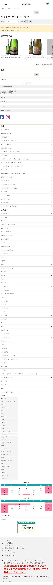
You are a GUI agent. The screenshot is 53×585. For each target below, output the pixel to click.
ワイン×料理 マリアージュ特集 (9, 188)
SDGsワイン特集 (5, 195)
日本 (2, 344)
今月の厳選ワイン (6, 137)
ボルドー (8, 8)
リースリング (4, 454)
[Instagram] (8, 117)
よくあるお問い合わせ (6, 86)
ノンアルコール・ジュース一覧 (9, 359)
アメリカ (3, 323)
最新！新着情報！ (6, 129)
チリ (2, 326)
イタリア (3, 304)
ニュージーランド (6, 337)
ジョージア (4, 319)
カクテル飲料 (4, 239)
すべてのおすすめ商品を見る (44, 64)
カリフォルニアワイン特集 (8, 184)
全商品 (2, 8)
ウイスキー (4, 370)
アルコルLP (4, 519)
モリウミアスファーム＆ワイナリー (10, 151)
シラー (2, 413)
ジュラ (3, 279)
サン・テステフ (14, 8)
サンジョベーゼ (5, 425)
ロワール (3, 275)
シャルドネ (4, 448)
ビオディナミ (4, 106)
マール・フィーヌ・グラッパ (9, 224)
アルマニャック (5, 221)
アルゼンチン (4, 330)
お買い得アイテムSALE (7, 148)
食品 (2, 388)
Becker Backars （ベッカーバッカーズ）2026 (13, 173)
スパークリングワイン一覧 (8, 355)
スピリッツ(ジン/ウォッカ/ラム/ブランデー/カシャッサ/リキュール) (19, 374)
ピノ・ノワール (5, 407)
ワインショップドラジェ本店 (22, 563)
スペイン (3, 312)
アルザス (3, 272)
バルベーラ (4, 440)
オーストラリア (5, 333)
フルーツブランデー (6, 231)
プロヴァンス (4, 286)
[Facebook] (2, 117)
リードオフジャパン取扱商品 (9, 206)
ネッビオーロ (4, 428)
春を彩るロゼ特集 (6, 144)
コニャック (4, 217)
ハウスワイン (4, 155)
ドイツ (3, 297)
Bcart (5, 578)
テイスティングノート (7, 199)
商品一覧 (2, 97)
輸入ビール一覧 (5, 180)
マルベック (4, 422)
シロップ (3, 384)
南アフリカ (4, 341)
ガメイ (2, 410)
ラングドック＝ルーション (8, 268)
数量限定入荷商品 (5, 110)
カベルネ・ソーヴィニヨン (8, 401)
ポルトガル (4, 315)
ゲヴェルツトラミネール (7, 460)
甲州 (2, 463)
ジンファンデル (5, 434)
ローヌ (3, 264)
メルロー (3, 404)
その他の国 (4, 348)
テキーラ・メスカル (6, 377)
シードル (3, 363)
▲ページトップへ (7, 581)
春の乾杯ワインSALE (6, 133)
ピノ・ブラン (4, 475)
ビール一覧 (4, 381)
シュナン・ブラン (5, 466)
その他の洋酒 (4, 352)
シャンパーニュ (5, 213)
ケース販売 (4, 191)
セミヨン (3, 469)
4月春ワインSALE (6, 246)
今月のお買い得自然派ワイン (9, 140)
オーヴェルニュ (5, 290)
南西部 (3, 261)
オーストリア (4, 301)
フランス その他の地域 (7, 293)
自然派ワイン (4, 102)
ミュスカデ (4, 478)
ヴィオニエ (4, 457)
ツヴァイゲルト (5, 437)
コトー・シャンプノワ (7, 250)
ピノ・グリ (4, 472)
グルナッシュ (4, 419)
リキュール (4, 366)
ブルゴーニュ (4, 253)
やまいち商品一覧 (6, 202)
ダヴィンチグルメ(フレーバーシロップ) (11, 166)
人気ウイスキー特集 (6, 177)
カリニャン (4, 416)
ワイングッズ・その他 (7, 392)
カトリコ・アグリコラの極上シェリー (11, 162)
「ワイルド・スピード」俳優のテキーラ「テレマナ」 (15, 159)
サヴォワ (3, 282)
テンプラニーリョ (5, 431)
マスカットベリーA (6, 443)
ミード (3, 242)
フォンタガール (5, 170)
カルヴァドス (4, 228)
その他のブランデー (6, 235)
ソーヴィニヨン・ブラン (7, 451)
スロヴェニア (4, 308)
